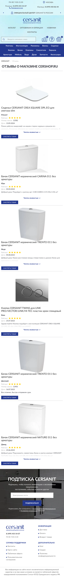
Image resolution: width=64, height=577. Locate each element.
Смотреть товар (9, 136)
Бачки (20, 50)
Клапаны (29, 50)
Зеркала (52, 50)
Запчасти (44, 55)
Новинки (51, 28)
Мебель (18, 55)
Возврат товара (46, 537)
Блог (41, 546)
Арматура (7, 55)
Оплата (42, 533)
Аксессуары (56, 55)
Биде (27, 55)
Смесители (41, 50)
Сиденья (54, 46)
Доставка (43, 530)
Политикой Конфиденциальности (44, 508)
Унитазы (9, 46)
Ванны (45, 46)
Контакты (32, 32)
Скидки (42, 550)
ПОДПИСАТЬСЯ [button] (32, 503)
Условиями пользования (29, 511)
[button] (16, 8)
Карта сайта (12, 550)
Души (34, 55)
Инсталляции (22, 46)
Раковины (35, 46)
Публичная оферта (15, 553)
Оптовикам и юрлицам (31, 28)
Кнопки (11, 50)
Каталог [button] (12, 28)
